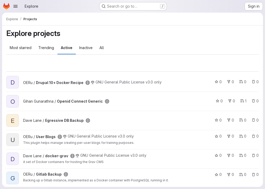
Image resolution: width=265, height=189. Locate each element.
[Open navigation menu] (15, 6)
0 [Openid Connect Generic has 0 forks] (231, 101)
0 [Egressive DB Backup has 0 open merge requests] (242, 120)
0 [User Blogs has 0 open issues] (255, 136)
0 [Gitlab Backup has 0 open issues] (255, 174)
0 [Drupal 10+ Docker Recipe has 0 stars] (218, 82)
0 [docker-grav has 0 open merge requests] (242, 155)
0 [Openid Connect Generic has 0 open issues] (255, 101)
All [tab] (101, 47)
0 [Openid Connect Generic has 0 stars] (219, 101)
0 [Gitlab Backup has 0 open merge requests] (242, 174)
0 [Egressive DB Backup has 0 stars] (218, 120)
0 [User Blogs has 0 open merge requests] (242, 136)
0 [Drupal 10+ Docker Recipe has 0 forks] (230, 82)
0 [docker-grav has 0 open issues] (255, 155)
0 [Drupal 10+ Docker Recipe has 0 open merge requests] (242, 82)
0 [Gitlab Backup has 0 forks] (230, 174)
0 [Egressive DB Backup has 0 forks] (230, 120)
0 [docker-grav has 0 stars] (218, 155)
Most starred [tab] (20, 47)
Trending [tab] (46, 47)
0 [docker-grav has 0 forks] (230, 155)
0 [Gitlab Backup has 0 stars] (218, 174)
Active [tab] (66, 47)
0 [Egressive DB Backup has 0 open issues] (255, 120)
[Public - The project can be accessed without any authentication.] (88, 83)
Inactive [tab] (86, 47)
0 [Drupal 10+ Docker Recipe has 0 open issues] (255, 82)
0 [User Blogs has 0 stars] (218, 136)
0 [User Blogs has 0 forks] (230, 136)
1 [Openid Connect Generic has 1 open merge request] (243, 101)
